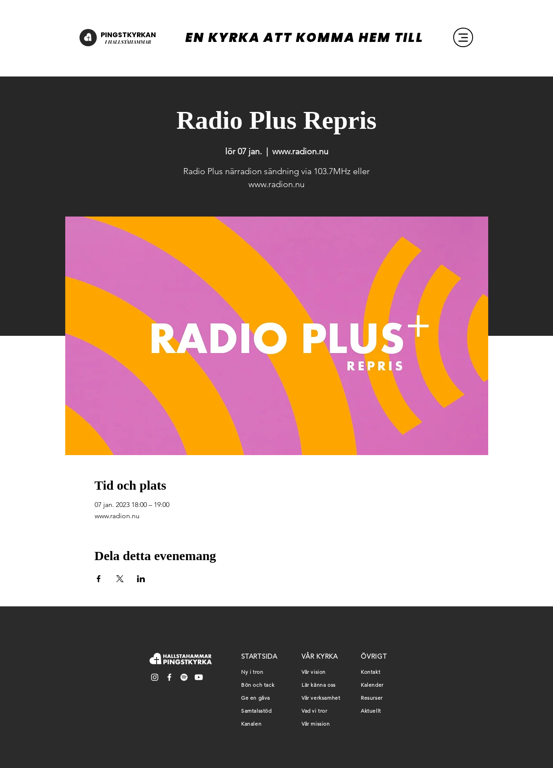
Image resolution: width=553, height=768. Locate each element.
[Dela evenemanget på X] (120, 578)
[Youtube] (198, 677)
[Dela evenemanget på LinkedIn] (141, 578)
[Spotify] (184, 677)
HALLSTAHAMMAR (129, 41)
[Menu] (463, 37)
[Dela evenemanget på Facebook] (99, 578)
